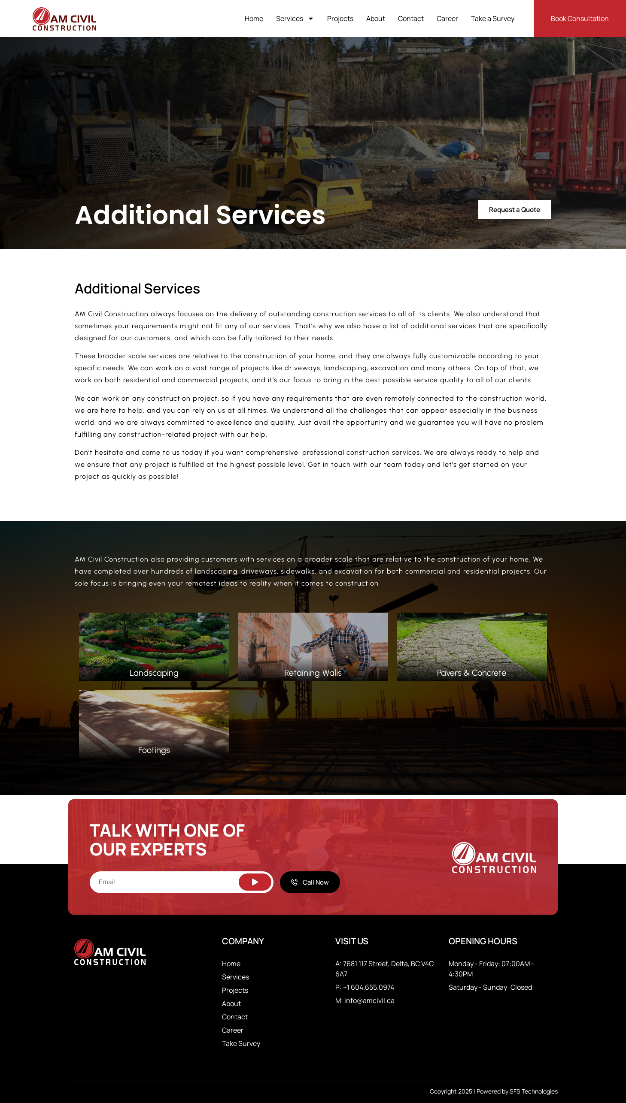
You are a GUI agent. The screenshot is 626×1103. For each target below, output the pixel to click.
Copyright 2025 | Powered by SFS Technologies (494, 1091)
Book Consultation (580, 18)
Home (254, 18)
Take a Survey (492, 18)
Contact (411, 18)
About (375, 18)
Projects (340, 18)
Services (295, 18)
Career (447, 18)
